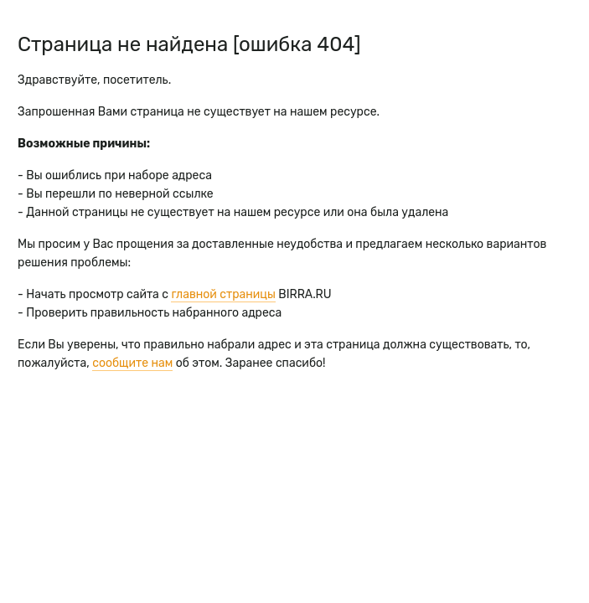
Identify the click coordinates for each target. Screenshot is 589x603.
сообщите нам (132, 363)
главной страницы (223, 294)
